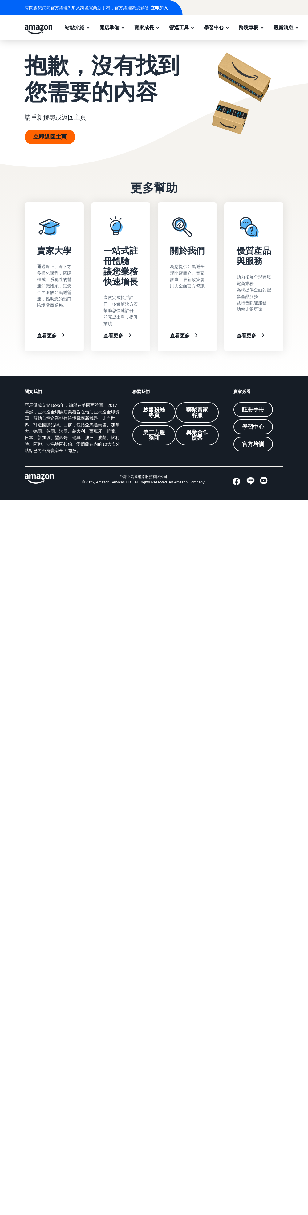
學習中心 (214, 27)
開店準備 (109, 27)
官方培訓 (253, 444)
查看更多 (47, 335)
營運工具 (179, 27)
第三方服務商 (154, 435)
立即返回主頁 (50, 137)
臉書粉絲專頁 (154, 412)
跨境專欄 (248, 27)
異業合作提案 (197, 435)
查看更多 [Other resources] (246, 335)
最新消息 (283, 27)
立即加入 (159, 7)
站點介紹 (74, 27)
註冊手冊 (253, 409)
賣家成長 (144, 27)
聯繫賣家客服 (197, 412)
